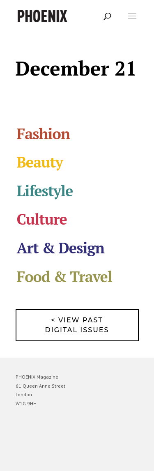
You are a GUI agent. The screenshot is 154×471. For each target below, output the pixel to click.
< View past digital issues (77, 325)
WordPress (117, 461)
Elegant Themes (65, 461)
